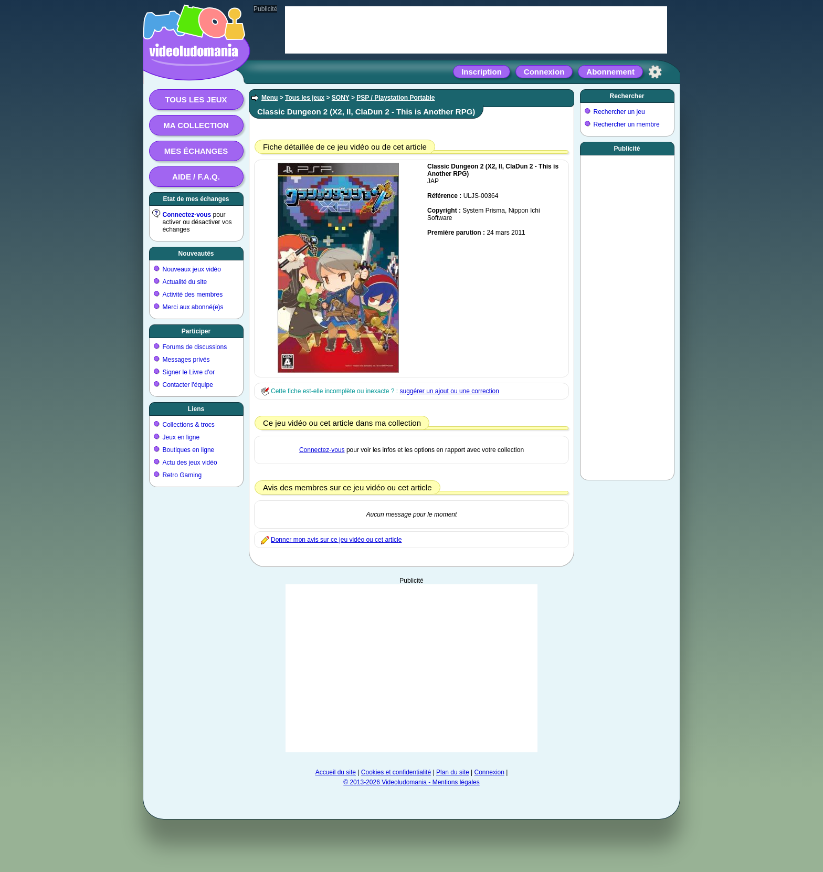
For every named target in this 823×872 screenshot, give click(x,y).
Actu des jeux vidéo (190, 462)
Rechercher (626, 96)
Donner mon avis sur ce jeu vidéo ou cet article (336, 539)
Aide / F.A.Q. (196, 176)
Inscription (481, 71)
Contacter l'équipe (188, 384)
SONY (341, 97)
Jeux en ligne (181, 437)
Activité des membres (193, 294)
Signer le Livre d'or (189, 372)
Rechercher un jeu (619, 111)
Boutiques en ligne (189, 450)
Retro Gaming (182, 475)
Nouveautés (196, 253)
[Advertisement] (411, 668)
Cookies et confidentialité (396, 772)
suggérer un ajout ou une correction (449, 391)
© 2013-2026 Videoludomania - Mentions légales (411, 782)
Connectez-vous (187, 214)
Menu (269, 97)
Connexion (544, 71)
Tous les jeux (196, 99)
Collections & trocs (189, 424)
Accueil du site (335, 772)
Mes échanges (196, 150)
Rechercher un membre (627, 124)
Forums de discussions (195, 347)
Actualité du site (185, 282)
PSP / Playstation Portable (395, 97)
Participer (196, 331)
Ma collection (195, 125)
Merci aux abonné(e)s (193, 307)
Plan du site (452, 772)
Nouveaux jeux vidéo (192, 269)
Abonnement (610, 71)
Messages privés (186, 359)
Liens (196, 409)
